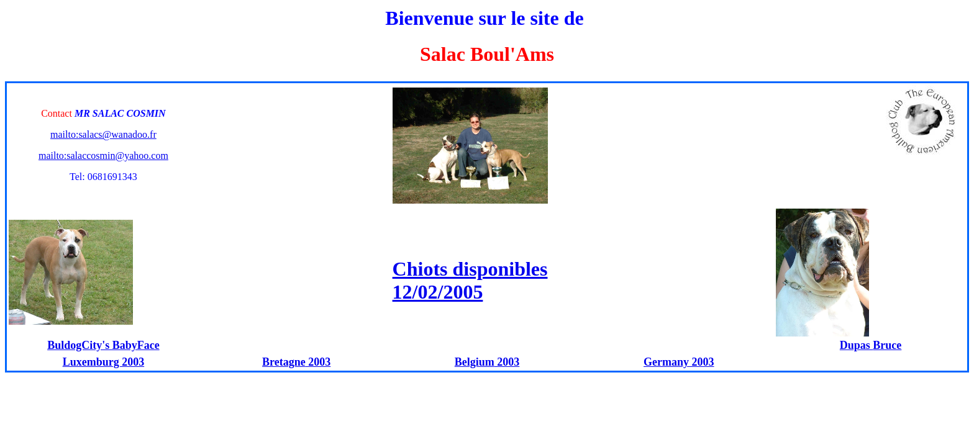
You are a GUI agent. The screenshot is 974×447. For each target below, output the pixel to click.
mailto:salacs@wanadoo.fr (103, 134)
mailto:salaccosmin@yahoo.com (103, 155)
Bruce (887, 345)
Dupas (856, 345)
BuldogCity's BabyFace (103, 345)
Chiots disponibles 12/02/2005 (470, 280)
